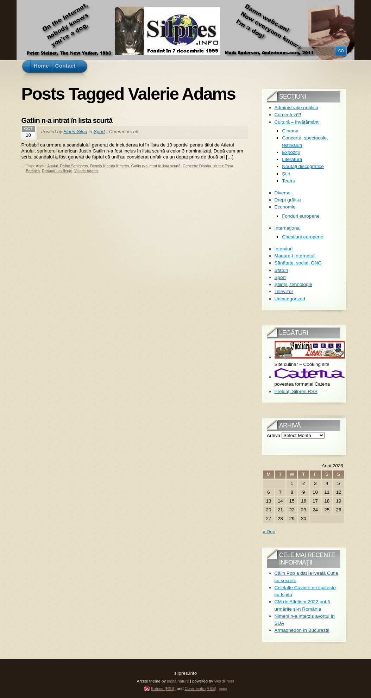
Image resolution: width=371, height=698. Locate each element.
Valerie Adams (86, 171)
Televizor (284, 291)
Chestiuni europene (302, 236)
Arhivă (273, 435)
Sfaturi (281, 270)
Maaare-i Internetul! (295, 255)
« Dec (269, 531)
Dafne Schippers (74, 166)
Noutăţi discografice (303, 166)
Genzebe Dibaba (197, 166)
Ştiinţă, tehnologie (293, 284)
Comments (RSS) (200, 688)
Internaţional (288, 228)
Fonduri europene (301, 216)
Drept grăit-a (288, 199)
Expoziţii (291, 152)
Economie (285, 207)
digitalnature (178, 681)
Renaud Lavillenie (57, 171)
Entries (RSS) (163, 688)
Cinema (290, 130)
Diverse (283, 192)
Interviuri (284, 248)
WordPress (224, 681)
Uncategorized (290, 298)
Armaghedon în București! (302, 630)
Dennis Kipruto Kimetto (109, 166)
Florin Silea (75, 131)
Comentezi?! (288, 114)
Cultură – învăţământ (297, 122)
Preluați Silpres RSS (296, 391)
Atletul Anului (47, 166)
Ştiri (286, 173)
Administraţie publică (297, 107)
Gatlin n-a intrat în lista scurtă (67, 120)
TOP (223, 689)
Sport (99, 131)
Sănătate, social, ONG (298, 263)
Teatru (288, 180)
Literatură (292, 159)
